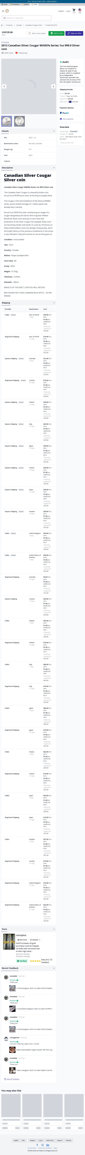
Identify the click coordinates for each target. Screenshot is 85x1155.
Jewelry (25, 4)
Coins (34, 4)
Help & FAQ (50, 1140)
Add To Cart (56, 33)
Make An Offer (74, 33)
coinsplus (5, 42)
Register (61, 11)
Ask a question (66, 119)
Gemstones (14, 4)
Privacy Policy (32, 1148)
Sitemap (68, 1140)
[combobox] (26, 18)
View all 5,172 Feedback (41, 961)
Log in (68, 11)
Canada (19, 25)
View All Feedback (11, 1079)
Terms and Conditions (45, 1148)
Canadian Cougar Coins (33, 25)
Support (59, 1140)
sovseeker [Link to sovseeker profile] (13, 976)
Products (9, 25)
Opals (4, 4)
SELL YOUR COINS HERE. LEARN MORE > (42, 1)
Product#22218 (51, 25)
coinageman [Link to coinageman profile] (14, 1038)
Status (55, 1148)
